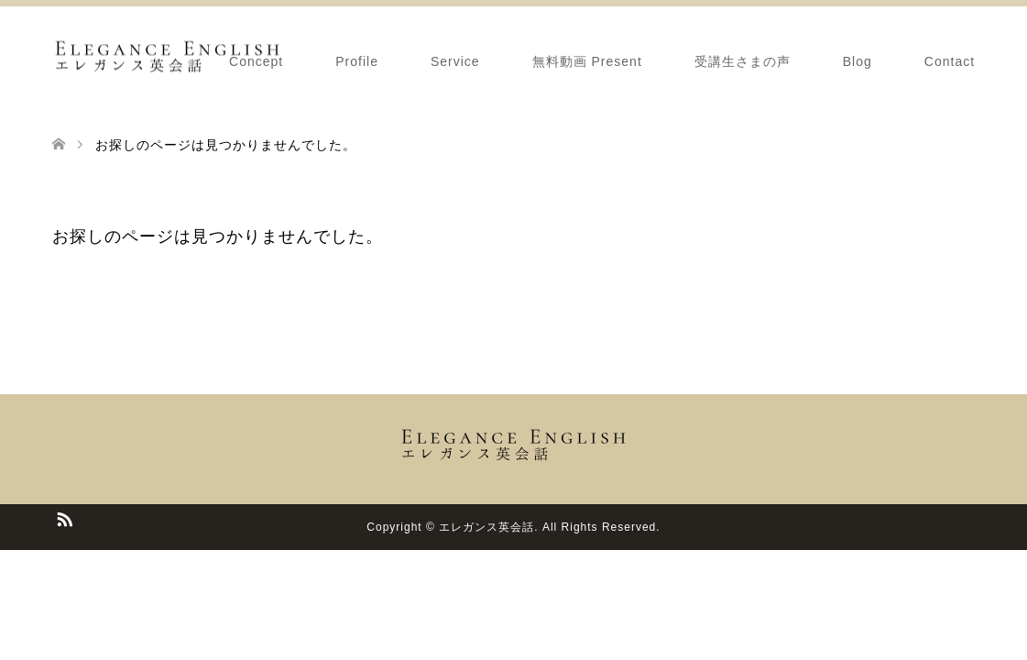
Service (455, 61)
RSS (64, 518)
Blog (857, 61)
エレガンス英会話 (486, 527)
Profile (356, 61)
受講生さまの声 (742, 61)
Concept (256, 61)
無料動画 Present (587, 61)
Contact (949, 61)
